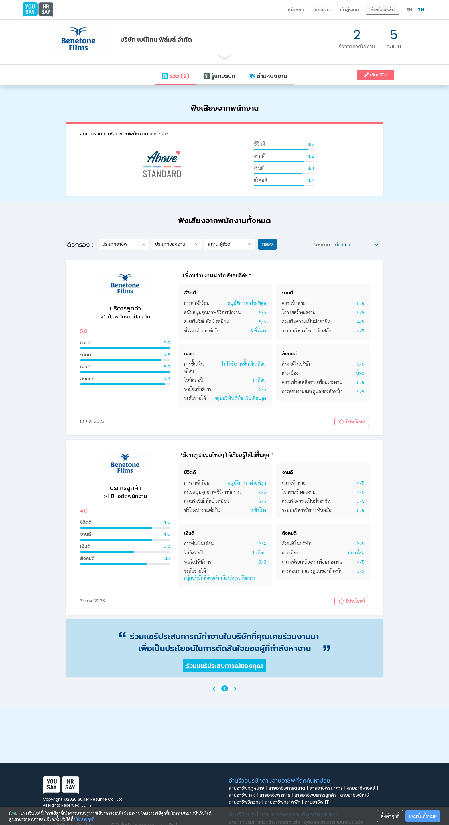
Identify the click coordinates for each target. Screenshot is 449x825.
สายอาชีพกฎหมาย (248, 788)
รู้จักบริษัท (219, 76)
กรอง (267, 244)
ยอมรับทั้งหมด (423, 816)
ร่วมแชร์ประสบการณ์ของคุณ (224, 665)
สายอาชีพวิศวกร (247, 802)
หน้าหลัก (296, 9)
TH (421, 9)
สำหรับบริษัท (383, 9)
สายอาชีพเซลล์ (363, 788)
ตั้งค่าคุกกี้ (390, 816)
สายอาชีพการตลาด (289, 788)
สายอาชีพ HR (244, 795)
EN (409, 9)
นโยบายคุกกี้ (84, 819)
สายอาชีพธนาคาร (328, 788)
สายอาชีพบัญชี (356, 795)
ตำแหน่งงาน (268, 76)
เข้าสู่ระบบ (349, 9)
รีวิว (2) (175, 76)
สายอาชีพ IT (318, 802)
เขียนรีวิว (322, 9)
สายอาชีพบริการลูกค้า (317, 795)
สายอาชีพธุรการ (276, 795)
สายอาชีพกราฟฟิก (285, 802)
